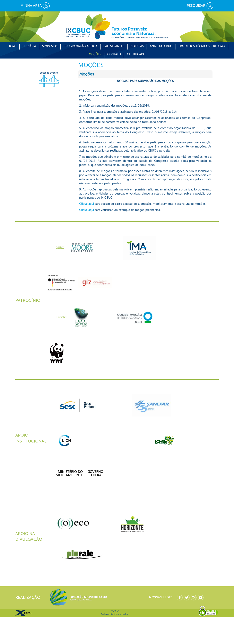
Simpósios (50, 46)
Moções (95, 54)
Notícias (137, 46)
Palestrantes (113, 46)
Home (12, 46)
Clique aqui (86, 203)
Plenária (29, 46)
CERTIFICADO (136, 54)
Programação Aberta (80, 46)
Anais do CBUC (161, 46)
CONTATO (114, 54)
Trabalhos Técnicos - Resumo (201, 46)
